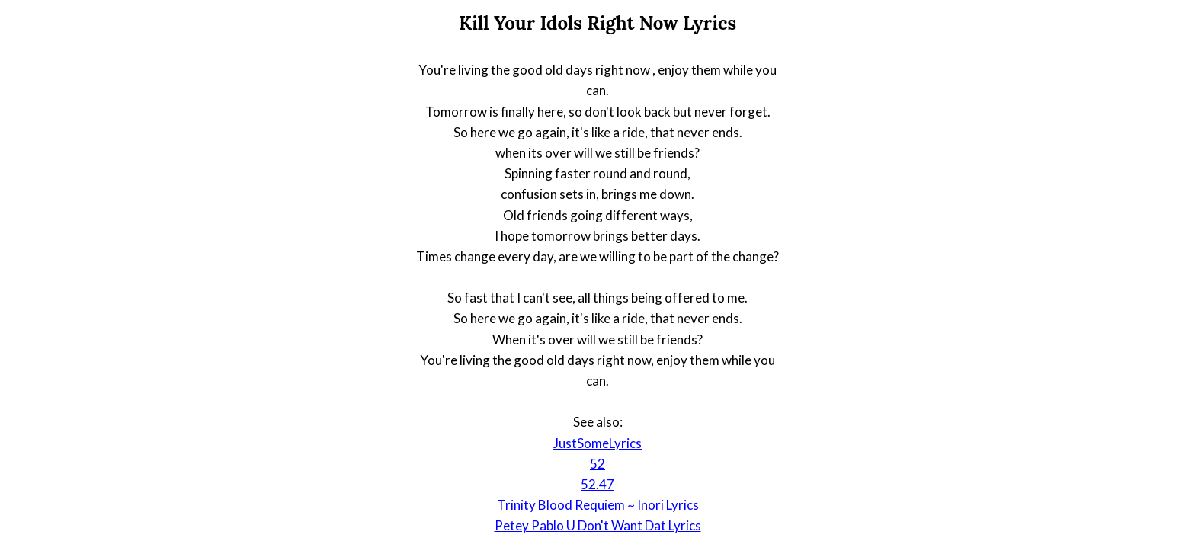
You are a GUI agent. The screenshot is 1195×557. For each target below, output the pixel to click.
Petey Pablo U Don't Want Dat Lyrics (598, 525)
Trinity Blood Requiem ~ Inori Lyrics (598, 505)
